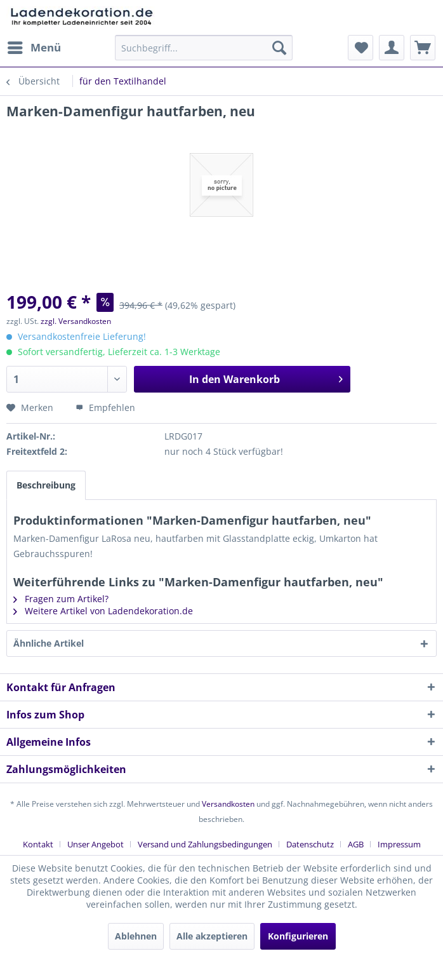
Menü (34, 46)
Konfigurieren (298, 936)
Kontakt (38, 844)
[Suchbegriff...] (203, 47)
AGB (356, 844)
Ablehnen (136, 936)
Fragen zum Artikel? (61, 599)
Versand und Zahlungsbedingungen (205, 844)
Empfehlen (105, 407)
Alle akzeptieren (212, 936)
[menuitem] (33, 47)
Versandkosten (228, 803)
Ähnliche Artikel (48, 643)
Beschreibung (46, 485)
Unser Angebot (95, 844)
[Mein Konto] (391, 47)
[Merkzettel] (360, 47)
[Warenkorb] (422, 47)
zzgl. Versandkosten (76, 321)
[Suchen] (279, 47)
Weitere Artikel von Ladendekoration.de (103, 611)
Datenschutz (310, 844)
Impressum (399, 844)
